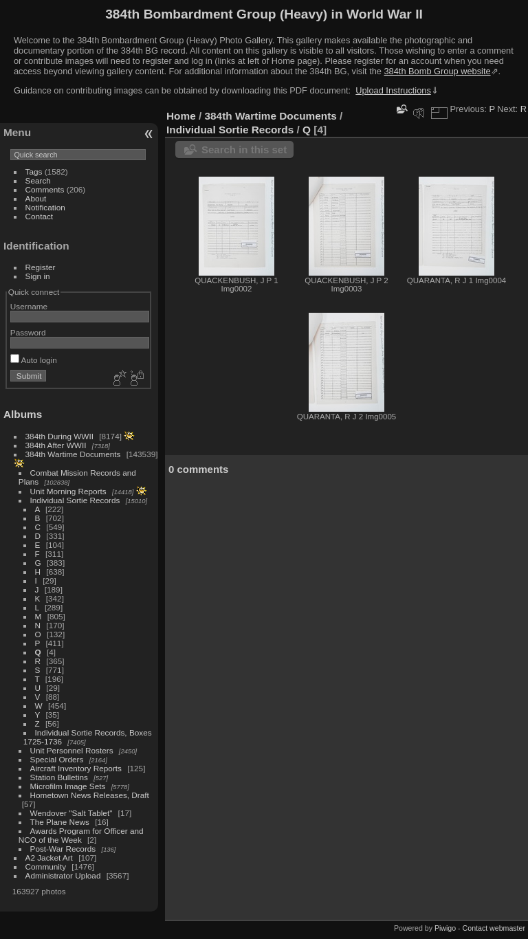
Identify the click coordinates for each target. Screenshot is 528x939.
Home (181, 116)
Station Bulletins (59, 777)
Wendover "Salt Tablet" (71, 812)
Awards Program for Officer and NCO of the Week (81, 835)
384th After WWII (56, 445)
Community (46, 866)
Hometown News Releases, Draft (89, 795)
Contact (39, 216)
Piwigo (445, 928)
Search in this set (244, 149)
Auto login (33, 359)
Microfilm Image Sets (68, 786)
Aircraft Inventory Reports (76, 768)
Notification (45, 207)
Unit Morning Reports (68, 491)
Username (28, 306)
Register (40, 267)
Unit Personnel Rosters (71, 750)
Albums (22, 414)
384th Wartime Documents (73, 454)
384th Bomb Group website (437, 71)
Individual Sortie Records (75, 500)
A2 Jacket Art (49, 857)
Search (38, 180)
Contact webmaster (494, 928)
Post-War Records (63, 848)
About (36, 198)
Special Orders (57, 759)
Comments (45, 189)
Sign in (37, 276)
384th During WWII (59, 436)
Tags (34, 171)
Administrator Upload (63, 875)
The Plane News (59, 821)
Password (28, 332)
